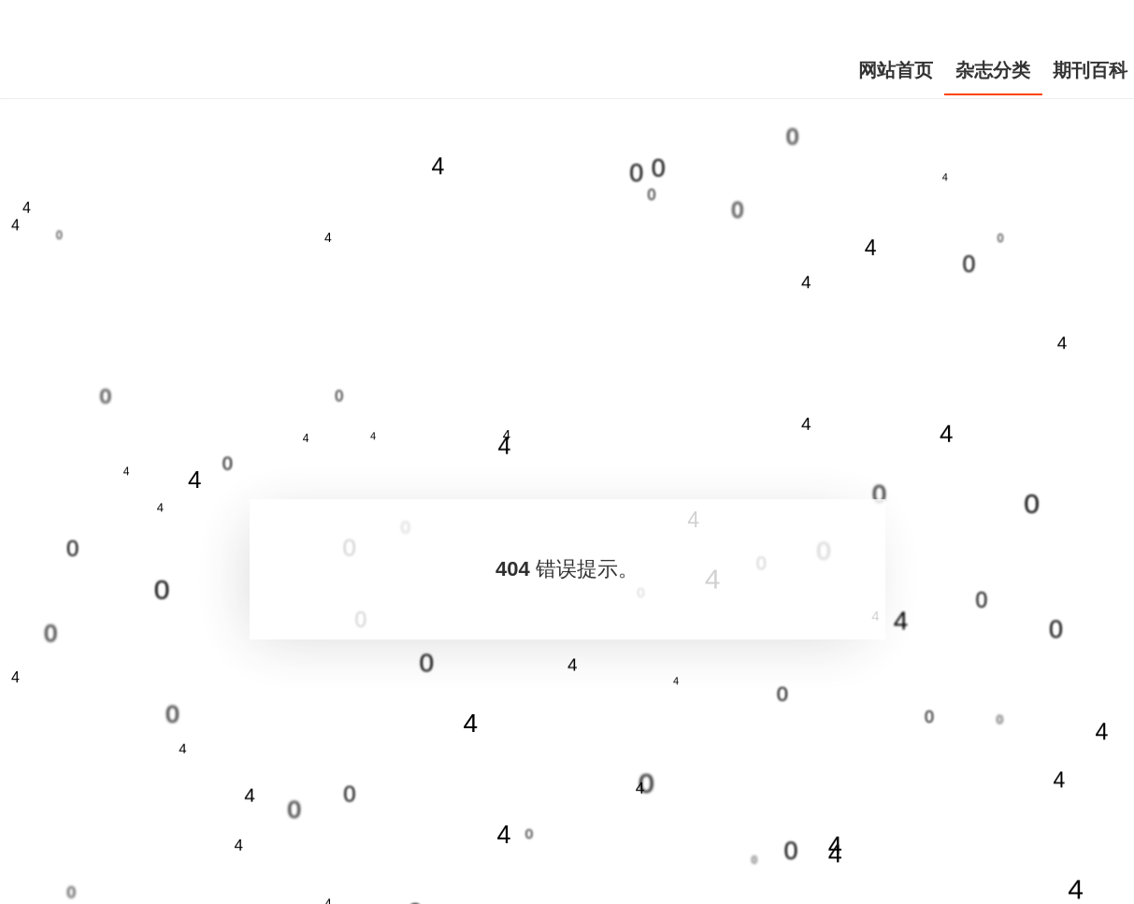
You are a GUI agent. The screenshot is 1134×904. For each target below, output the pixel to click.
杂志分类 (992, 70)
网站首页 (895, 70)
